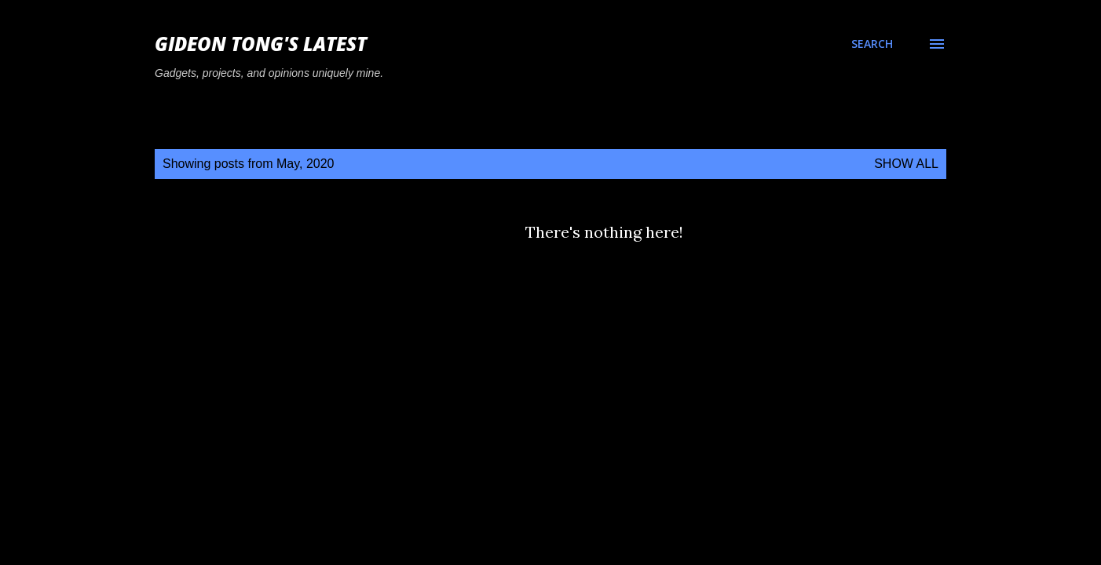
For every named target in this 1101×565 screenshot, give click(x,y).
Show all (906, 163)
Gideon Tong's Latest (261, 43)
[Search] (872, 44)
